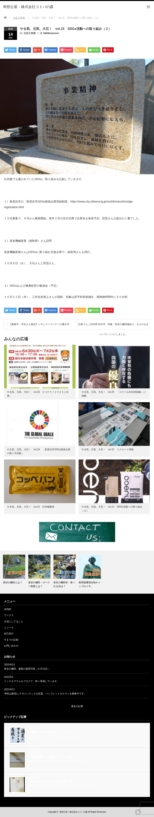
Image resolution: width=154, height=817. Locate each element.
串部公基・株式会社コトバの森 (73, 812)
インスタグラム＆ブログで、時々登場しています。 (31, 681)
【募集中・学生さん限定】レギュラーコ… (51, 732)
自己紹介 (9, 633)
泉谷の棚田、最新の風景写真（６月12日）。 (28, 668)
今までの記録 (11, 639)
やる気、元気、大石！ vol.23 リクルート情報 (108, 449)
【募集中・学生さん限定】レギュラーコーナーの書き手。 (40, 324)
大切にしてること (13, 621)
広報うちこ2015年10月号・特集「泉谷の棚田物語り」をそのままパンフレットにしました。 (113, 326)
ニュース (9, 627)
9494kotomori (51, 33)
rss (138, 812)
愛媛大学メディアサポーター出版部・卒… (51, 781)
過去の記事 (77, 706)
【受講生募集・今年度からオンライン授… (51, 757)
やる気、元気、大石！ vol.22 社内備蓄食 (32, 506)
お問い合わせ (11, 645)
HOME (7, 609)
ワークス (9, 615)
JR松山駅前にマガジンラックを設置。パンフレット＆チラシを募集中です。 (45, 693)
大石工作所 (30, 33)
